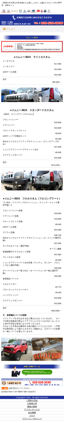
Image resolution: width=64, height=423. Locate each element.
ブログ (32, 415)
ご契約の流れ (32, 400)
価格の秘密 (32, 406)
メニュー (9, 28)
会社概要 (32, 412)
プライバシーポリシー (32, 419)
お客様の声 (32, 403)
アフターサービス (32, 409)
